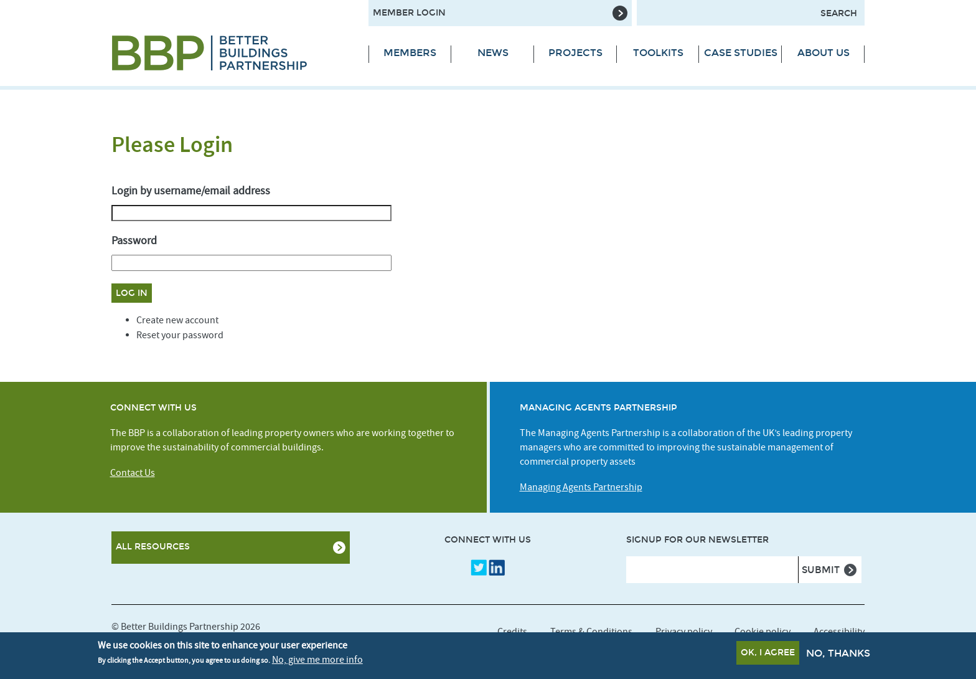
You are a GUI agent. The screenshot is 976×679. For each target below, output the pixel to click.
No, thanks (838, 656)
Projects (575, 53)
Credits (512, 631)
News (493, 53)
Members (409, 53)
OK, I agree (768, 655)
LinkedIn (497, 567)
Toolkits (658, 53)
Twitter (479, 567)
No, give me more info (317, 662)
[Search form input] (751, 13)
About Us (823, 53)
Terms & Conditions (591, 631)
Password (134, 241)
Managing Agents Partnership (581, 487)
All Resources (153, 546)
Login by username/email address (190, 191)
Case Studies (740, 53)
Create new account (177, 320)
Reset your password (179, 335)
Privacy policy (683, 631)
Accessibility (839, 631)
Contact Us (132, 473)
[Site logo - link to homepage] (230, 53)
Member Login (409, 12)
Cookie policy (762, 631)
